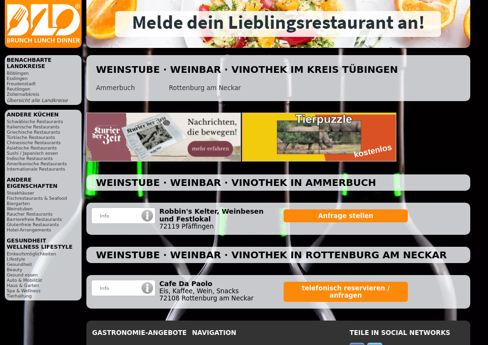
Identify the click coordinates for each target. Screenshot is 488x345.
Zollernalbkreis (23, 94)
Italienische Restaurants (33, 126)
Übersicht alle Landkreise (37, 100)
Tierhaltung (19, 296)
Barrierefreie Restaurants (34, 219)
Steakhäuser (20, 193)
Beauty (14, 269)
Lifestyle (16, 259)
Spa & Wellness (23, 290)
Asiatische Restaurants (32, 147)
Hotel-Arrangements (29, 229)
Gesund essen (22, 274)
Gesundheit (19, 264)
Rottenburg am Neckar (205, 88)
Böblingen (18, 73)
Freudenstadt (21, 83)
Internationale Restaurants (36, 169)
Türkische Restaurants (31, 137)
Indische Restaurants (30, 158)
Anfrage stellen (345, 215)
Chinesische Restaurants (34, 142)
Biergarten (18, 203)
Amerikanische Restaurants (37, 163)
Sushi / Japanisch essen (32, 153)
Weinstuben (20, 208)
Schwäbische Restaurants (35, 121)
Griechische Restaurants (33, 132)
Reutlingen (18, 89)
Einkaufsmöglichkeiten (31, 253)
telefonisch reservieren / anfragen (346, 292)
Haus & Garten (23, 285)
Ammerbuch (115, 88)
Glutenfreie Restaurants (33, 224)
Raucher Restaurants (30, 214)
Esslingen (17, 78)
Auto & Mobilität (24, 280)
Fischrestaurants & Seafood (37, 198)
